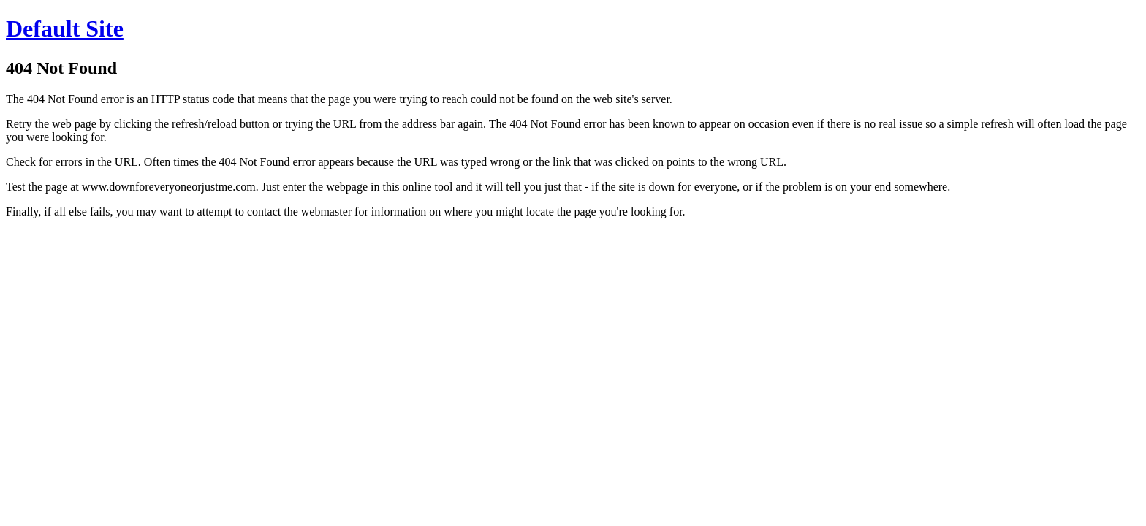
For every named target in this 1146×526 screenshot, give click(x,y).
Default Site (65, 28)
